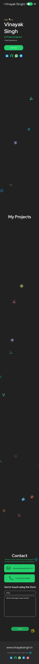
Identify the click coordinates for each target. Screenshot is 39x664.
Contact (13, 48)
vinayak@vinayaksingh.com (23, 568)
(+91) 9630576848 (22, 578)
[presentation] (20, 622)
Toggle (30, 4)
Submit (20, 629)
